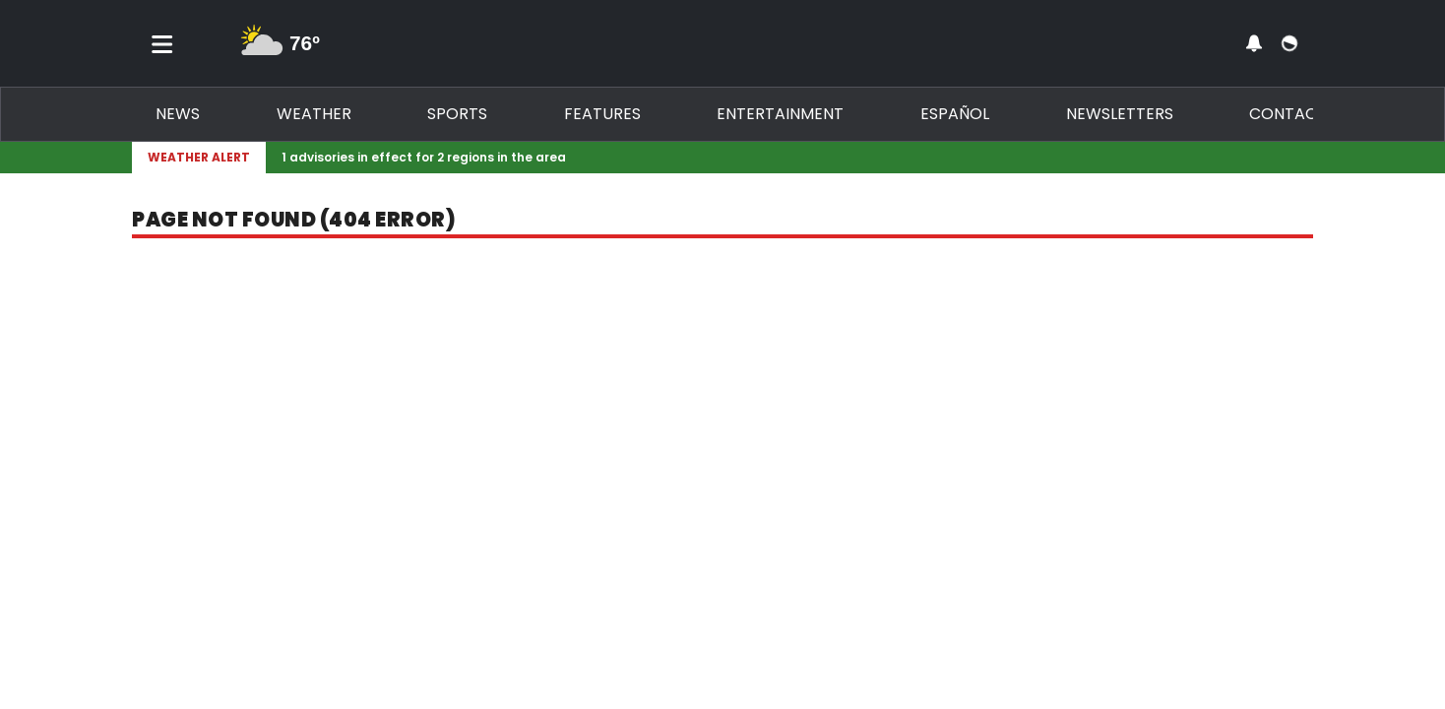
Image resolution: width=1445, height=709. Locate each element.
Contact (1288, 113)
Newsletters (1119, 113)
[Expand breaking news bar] (1309, 157)
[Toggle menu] (162, 43)
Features (602, 113)
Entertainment (780, 113)
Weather (314, 113)
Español (954, 113)
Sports (457, 113)
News (178, 113)
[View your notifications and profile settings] (1254, 43)
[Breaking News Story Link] (785, 157)
